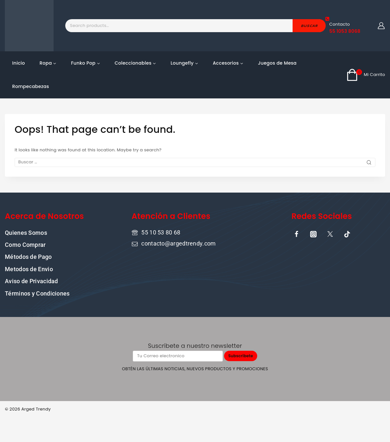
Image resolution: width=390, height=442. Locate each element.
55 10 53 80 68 (160, 231)
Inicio (18, 63)
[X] (330, 233)
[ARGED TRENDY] (29, 25)
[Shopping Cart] (365, 75)
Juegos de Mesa (277, 63)
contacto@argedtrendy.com (178, 243)
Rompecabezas (30, 86)
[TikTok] (347, 233)
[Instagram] (313, 233)
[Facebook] (296, 233)
